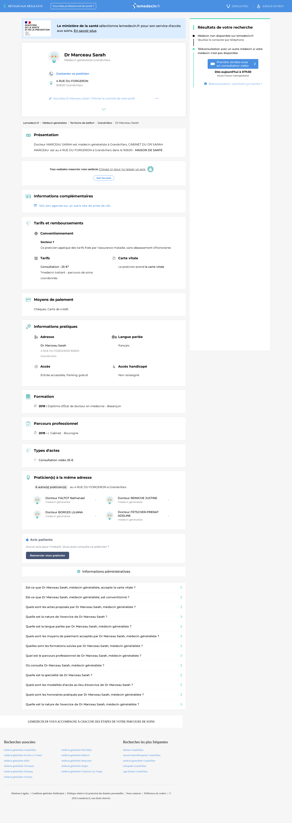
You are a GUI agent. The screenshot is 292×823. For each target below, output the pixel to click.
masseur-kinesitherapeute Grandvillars (142, 755)
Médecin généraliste (55, 122)
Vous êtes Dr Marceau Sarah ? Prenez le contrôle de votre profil (92, 98)
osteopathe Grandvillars (134, 766)
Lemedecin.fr (31, 122)
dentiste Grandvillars (133, 750)
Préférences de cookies (155, 793)
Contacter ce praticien (69, 74)
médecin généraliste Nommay (18, 771)
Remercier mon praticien (47, 555)
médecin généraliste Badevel (75, 755)
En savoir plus (85, 31)
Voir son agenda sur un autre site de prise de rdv (72, 206)
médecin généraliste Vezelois (18, 777)
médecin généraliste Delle (16, 760)
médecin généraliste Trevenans (19, 766)
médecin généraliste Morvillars (76, 750)
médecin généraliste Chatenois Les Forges (81, 771)
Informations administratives (103, 571)
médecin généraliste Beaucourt (76, 760)
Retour (25, 6)
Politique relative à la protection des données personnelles (95, 793)
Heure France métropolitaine (233, 72)
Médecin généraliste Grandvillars (87, 60)
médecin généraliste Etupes (74, 766)
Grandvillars (105, 122)
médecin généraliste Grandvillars (20, 750)
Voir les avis (103, 178)
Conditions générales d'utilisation (48, 793)
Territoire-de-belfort (82, 122)
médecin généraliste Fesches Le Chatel (23, 755)
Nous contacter (134, 793)
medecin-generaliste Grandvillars (139, 760)
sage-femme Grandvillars (135, 771)
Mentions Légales (20, 793)
